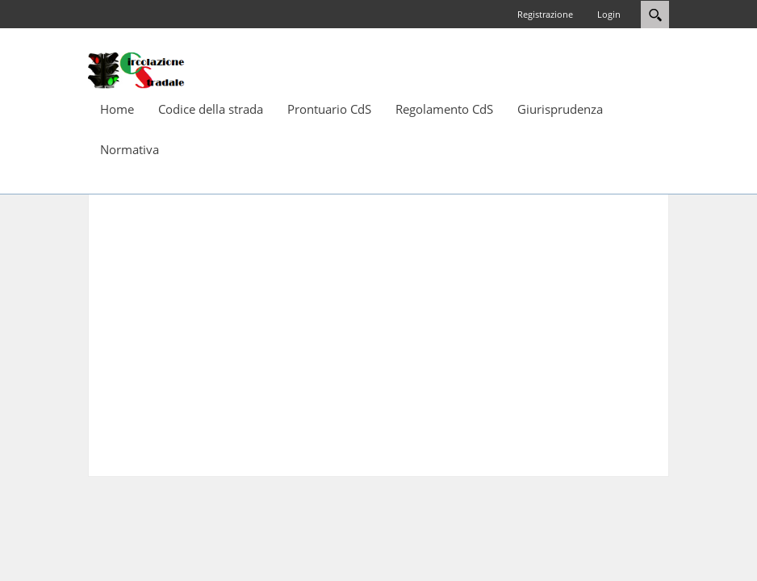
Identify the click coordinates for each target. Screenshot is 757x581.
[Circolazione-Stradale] (136, 69)
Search (655, 14)
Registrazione (545, 14)
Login (609, 14)
